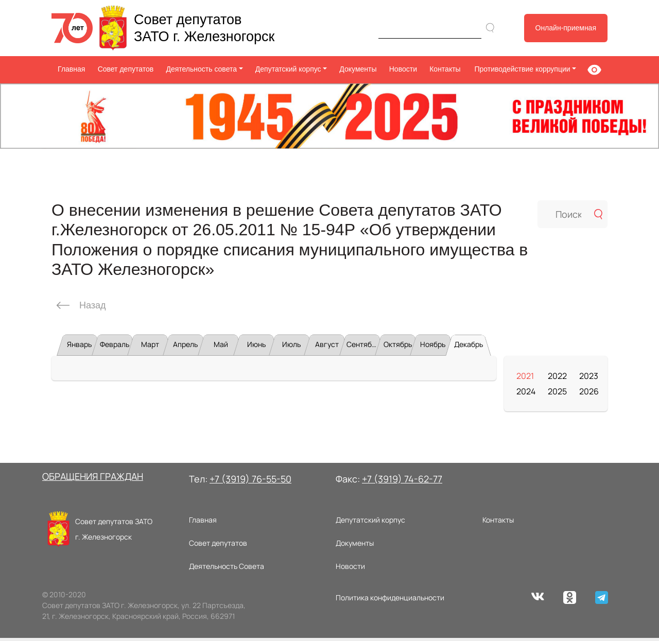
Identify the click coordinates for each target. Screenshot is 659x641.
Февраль (114, 347)
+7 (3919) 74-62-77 (402, 482)
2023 (588, 379)
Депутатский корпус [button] (288, 69)
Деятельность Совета (226, 569)
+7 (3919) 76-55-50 (250, 482)
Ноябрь (432, 347)
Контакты (444, 69)
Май (221, 347)
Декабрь (468, 347)
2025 (557, 394)
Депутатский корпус (370, 523)
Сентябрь (362, 347)
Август (327, 347)
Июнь (256, 347)
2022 (557, 379)
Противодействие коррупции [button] (521, 69)
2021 (525, 379)
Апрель (185, 347)
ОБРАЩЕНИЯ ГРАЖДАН (92, 479)
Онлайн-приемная (566, 28)
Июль (291, 347)
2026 (589, 394)
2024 (525, 394)
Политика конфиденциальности (390, 600)
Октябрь (398, 347)
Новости (403, 69)
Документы (357, 69)
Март (150, 347)
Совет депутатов (126, 69)
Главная (71, 69)
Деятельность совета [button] (201, 69)
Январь (79, 347)
